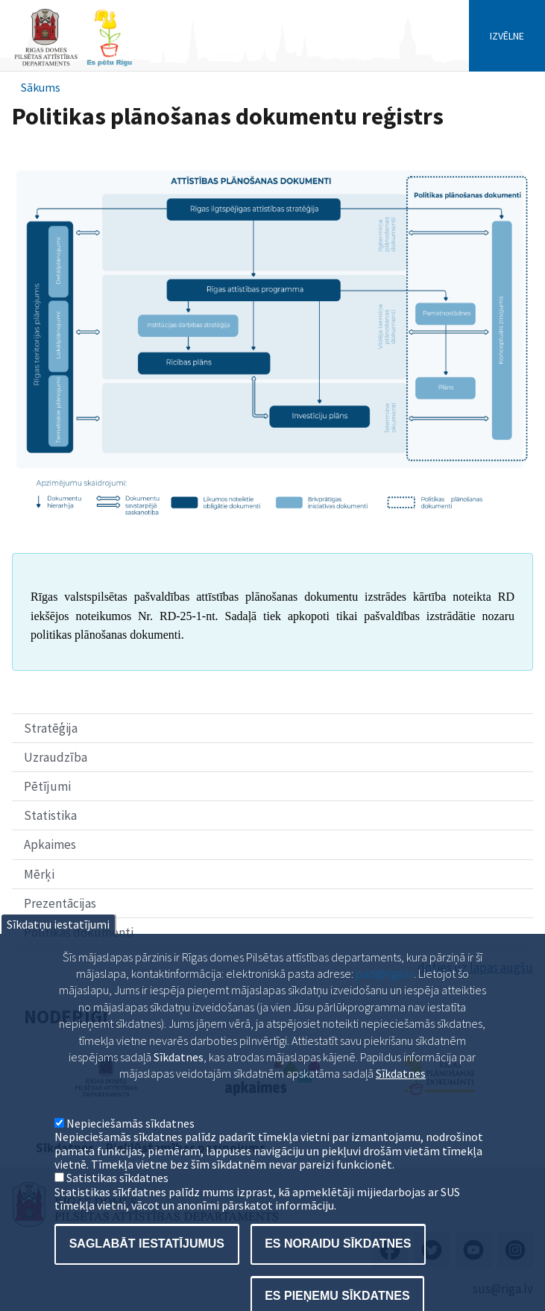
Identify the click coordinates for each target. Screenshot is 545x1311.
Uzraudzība (55, 757)
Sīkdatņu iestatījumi (58, 948)
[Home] (73, 64)
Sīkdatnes (401, 1098)
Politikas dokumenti (78, 932)
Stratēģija (51, 728)
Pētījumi (47, 786)
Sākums (40, 87)
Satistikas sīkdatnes (117, 1202)
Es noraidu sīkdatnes (338, 1268)
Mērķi (39, 874)
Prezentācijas (60, 903)
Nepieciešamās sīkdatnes (130, 1147)
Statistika (50, 815)
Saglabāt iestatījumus (146, 1268)
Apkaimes (50, 844)
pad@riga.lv (385, 998)
